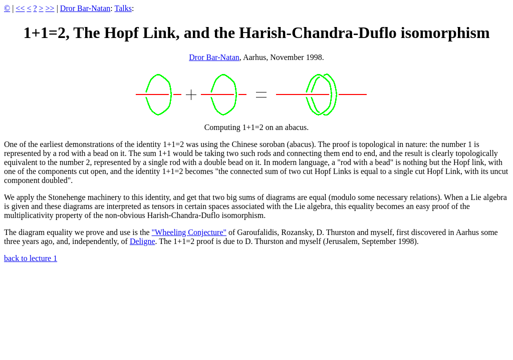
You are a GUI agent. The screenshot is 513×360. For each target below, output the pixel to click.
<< (20, 8)
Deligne (142, 241)
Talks (123, 8)
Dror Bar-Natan (85, 8)
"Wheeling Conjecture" (189, 232)
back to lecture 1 (30, 258)
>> (50, 8)
